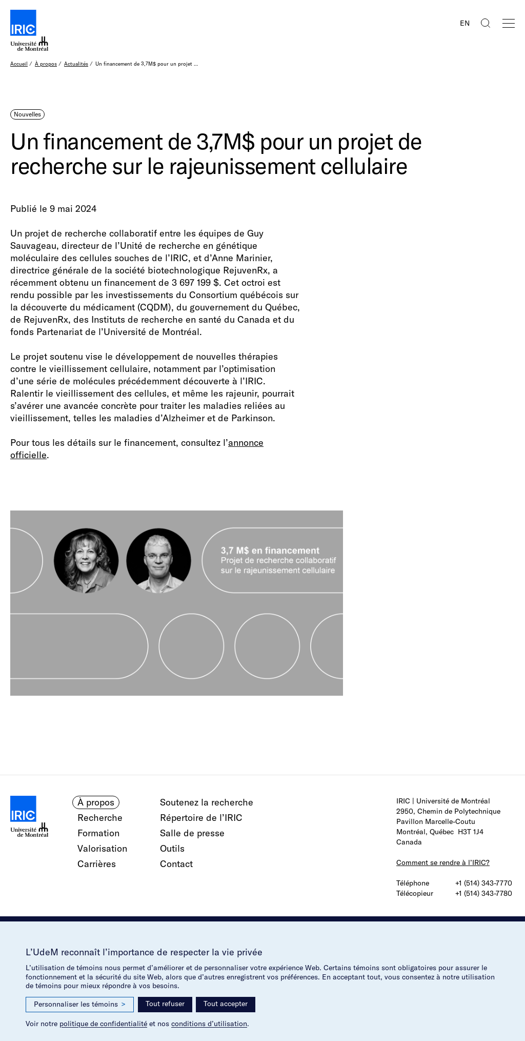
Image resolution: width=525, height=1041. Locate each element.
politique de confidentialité (103, 1023)
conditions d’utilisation (209, 1023)
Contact (176, 864)
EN (465, 23)
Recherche (100, 817)
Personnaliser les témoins (80, 1004)
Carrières (96, 864)
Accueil (19, 64)
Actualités (76, 64)
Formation (98, 833)
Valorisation (102, 848)
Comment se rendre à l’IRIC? (443, 862)
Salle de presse (192, 833)
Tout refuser (165, 1003)
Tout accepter (226, 1003)
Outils (172, 848)
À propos (46, 64)
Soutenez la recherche (206, 802)
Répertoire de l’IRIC (201, 817)
